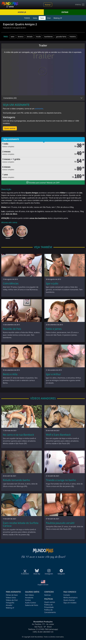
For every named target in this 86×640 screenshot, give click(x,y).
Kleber (8, 238)
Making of (10, 608)
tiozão (38, 36)
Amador (9, 605)
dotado (30, 36)
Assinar (48, 5)
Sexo (42, 18)
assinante (39, 108)
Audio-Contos (30, 602)
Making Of (58, 18)
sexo (12, 36)
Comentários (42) (10, 98)
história (73, 36)
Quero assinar (9, 128)
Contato (67, 595)
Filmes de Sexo (12, 595)
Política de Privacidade (49, 606)
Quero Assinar (69, 600)
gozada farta (61, 36)
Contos (28, 600)
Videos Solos (11, 597)
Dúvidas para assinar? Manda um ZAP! (43, 182)
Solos (35, 18)
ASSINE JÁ (22, 12)
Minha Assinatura (70, 597)
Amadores (29, 597)
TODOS (27, 18)
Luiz (21, 238)
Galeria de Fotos (31, 605)
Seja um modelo (70, 602)
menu (80, 4)
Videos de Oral (12, 600)
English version (43, 585)
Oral (49, 18)
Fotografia (10, 602)
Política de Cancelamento (50, 611)
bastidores (48, 36)
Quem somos (49, 602)
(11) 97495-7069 (42, 629)
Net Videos (29, 595)
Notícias (47, 595)
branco (20, 36)
